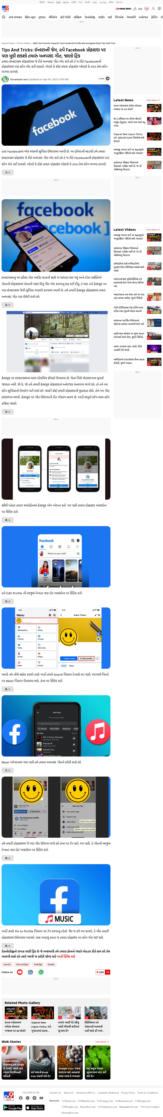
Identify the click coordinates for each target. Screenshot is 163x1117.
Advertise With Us (85, 1093)
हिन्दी (42, 2)
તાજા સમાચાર (15, 17)
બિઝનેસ (119, 17)
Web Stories (11, 1041)
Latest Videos (125, 229)
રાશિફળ (78, 17)
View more (102, 1041)
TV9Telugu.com (105, 1101)
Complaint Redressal (108, 1093)
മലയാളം (102, 2)
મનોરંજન (143, 17)
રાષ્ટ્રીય (101, 17)
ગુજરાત (42, 17)
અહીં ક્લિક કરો (66, 956)
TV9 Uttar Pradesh (149, 1107)
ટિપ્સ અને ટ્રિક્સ (22, 964)
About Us (69, 1093)
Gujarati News (8, 43)
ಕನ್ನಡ (58, 2)
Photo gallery (24, 43)
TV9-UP (119, 2)
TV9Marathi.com (86, 1101)
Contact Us (55, 1093)
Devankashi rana (19, 79)
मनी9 (111, 2)
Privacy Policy (128, 1093)
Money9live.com (70, 1113)
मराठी (73, 2)
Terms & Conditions (147, 1093)
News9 (51, 2)
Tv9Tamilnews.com (107, 1107)
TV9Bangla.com (142, 1101)
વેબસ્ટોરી (131, 17)
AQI (140, 9)
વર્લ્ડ (110, 17)
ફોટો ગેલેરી (65, 17)
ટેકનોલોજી (90, 17)
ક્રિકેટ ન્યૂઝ (30, 17)
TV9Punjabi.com (70, 1107)
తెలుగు (66, 2)
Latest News (123, 100)
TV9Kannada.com (124, 1101)
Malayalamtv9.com (128, 1107)
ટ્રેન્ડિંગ (154, 17)
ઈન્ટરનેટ (7, 964)
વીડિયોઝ (53, 17)
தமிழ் (94, 2)
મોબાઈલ (51, 964)
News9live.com (88, 1107)
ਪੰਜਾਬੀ (87, 2)
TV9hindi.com (69, 1101)
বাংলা (80, 2)
